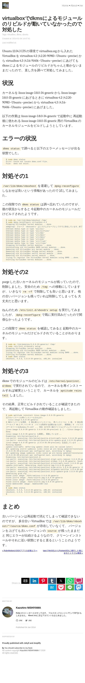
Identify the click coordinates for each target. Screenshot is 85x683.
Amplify (37, 669)
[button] (25, 607)
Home (65, 5)
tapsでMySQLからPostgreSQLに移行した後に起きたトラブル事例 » (63, 578)
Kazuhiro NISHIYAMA (29, 676)
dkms (19, 34)
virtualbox (11, 34)
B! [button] (52, 613)
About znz (32, 641)
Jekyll (26, 669)
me (81, 5)
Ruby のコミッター (24, 639)
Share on (16, 609)
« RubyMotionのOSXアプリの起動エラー (19, 577)
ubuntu (25, 34)
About (74, 5)
